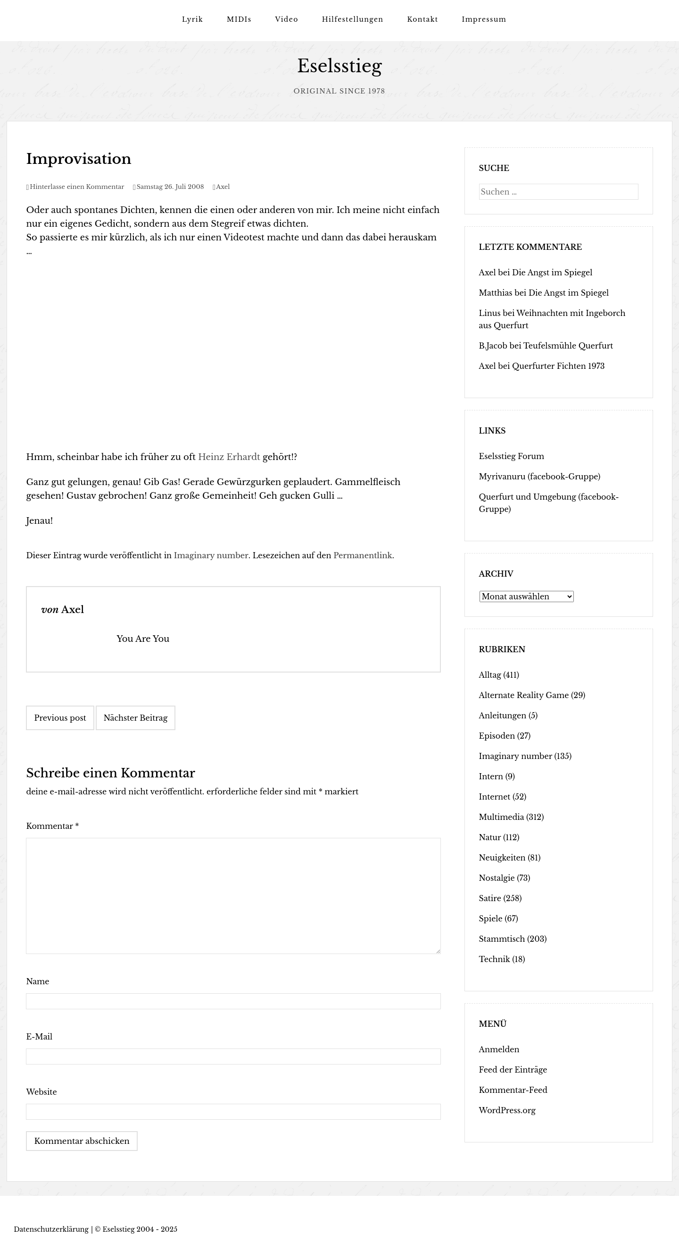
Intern (491, 776)
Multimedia (501, 817)
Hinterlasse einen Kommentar (77, 187)
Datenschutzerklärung (51, 1229)
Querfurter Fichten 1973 (558, 366)
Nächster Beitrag (136, 718)
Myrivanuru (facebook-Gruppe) (540, 476)
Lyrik (192, 19)
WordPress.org (507, 1110)
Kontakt (422, 19)
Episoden (497, 736)
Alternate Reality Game (524, 695)
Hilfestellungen (353, 19)
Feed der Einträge (513, 1069)
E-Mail (39, 1036)
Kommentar (52, 826)
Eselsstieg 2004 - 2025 (139, 1229)
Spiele (491, 918)
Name (37, 981)
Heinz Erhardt (229, 457)
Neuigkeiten (502, 857)
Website (41, 1092)
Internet (495, 796)
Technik (494, 959)
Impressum (484, 19)
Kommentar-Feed (513, 1090)
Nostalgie (497, 878)
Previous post (60, 718)
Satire (490, 898)
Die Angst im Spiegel (552, 272)
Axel (223, 187)
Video (286, 19)
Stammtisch (502, 939)
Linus (490, 313)
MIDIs (239, 19)
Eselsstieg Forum (512, 456)
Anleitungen (503, 715)
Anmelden (499, 1049)
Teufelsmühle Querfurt (568, 345)
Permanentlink (362, 555)
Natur (490, 837)
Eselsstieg (339, 66)
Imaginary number (211, 555)
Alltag (490, 675)
